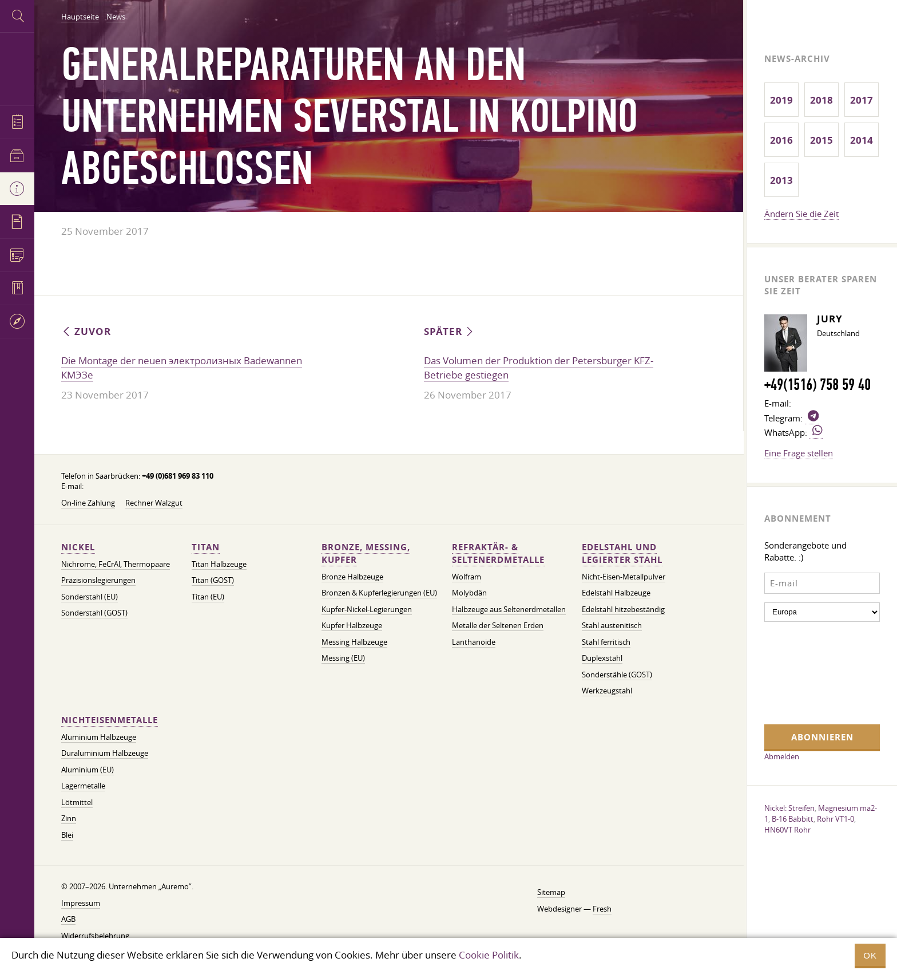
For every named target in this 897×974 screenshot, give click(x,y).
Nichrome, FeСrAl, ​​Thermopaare (115, 564)
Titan (206, 547)
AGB (68, 919)
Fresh (602, 909)
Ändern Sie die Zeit (801, 213)
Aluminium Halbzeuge (98, 737)
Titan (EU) (208, 597)
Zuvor (86, 331)
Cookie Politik (489, 954)
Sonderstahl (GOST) (94, 613)
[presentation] (811, 671)
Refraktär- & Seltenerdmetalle (498, 553)
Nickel (78, 547)
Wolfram (466, 577)
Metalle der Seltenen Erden (497, 625)
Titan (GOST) (213, 580)
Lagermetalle (83, 786)
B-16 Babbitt (792, 819)
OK (870, 955)
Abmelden (781, 756)
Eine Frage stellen (798, 453)
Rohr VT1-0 (835, 819)
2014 (861, 140)
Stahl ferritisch (606, 642)
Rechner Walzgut (153, 503)
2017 (861, 100)
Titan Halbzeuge (219, 564)
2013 (781, 180)
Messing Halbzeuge (354, 642)
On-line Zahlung (88, 503)
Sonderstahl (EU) (89, 597)
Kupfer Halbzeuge (352, 625)
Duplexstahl (602, 658)
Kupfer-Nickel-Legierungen (367, 609)
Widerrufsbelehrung (95, 936)
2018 (821, 100)
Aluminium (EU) (87, 770)
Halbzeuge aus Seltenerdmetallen (509, 609)
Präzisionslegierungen (98, 580)
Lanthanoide (473, 642)
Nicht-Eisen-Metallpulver (623, 577)
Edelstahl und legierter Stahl (622, 553)
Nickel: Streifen (789, 808)
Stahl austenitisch (612, 625)
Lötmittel (77, 802)
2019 (781, 100)
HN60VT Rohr (787, 830)
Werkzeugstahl (607, 691)
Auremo (17, 67)
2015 (821, 140)
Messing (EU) (343, 658)
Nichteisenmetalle (109, 720)
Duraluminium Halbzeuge (104, 753)
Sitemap (551, 892)
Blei (67, 835)
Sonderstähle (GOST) (617, 675)
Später (449, 331)
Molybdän (469, 593)
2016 (781, 140)
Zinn (68, 818)
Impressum (80, 903)
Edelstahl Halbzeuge (616, 593)
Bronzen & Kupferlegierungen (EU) (379, 593)
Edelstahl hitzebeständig (623, 609)
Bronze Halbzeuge (352, 577)
